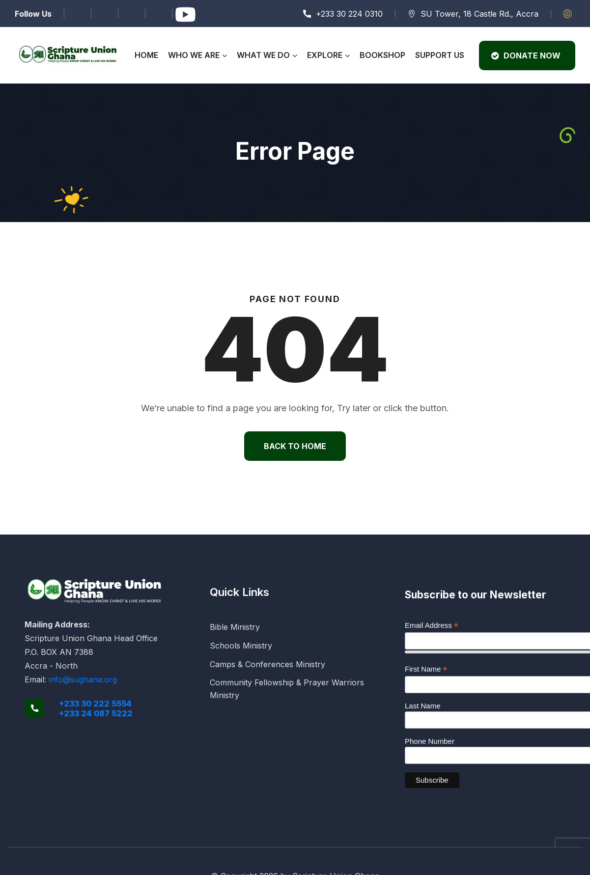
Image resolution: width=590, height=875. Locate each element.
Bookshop (382, 55)
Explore (324, 55)
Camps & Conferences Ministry (267, 664)
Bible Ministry (235, 627)
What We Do (263, 55)
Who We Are (194, 55)
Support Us (439, 55)
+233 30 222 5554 (95, 703)
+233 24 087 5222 (96, 713)
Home (146, 55)
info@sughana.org (83, 679)
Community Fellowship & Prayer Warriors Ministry (287, 688)
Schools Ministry (241, 645)
